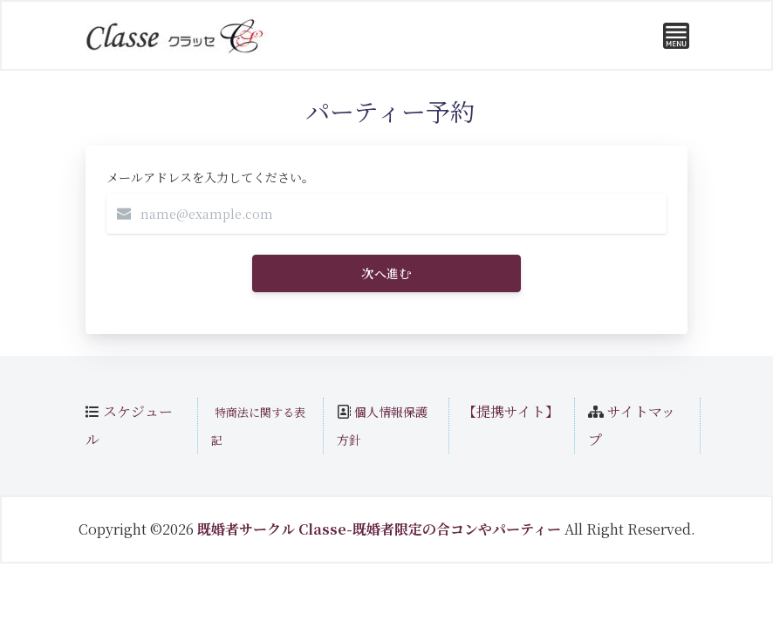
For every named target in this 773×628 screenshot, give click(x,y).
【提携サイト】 (510, 411)
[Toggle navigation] (676, 35)
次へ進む (386, 273)
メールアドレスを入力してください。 (210, 177)
